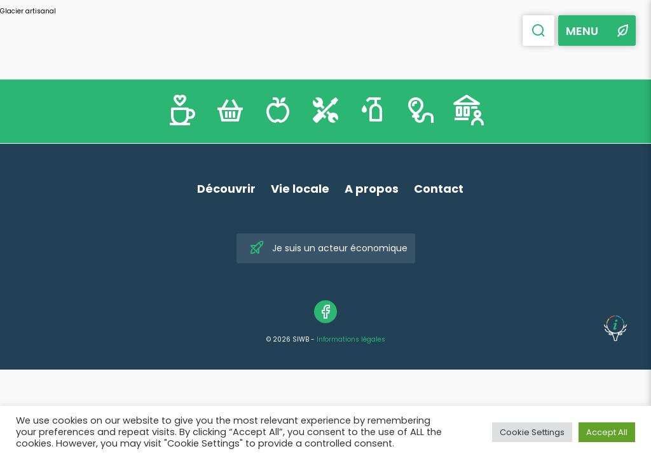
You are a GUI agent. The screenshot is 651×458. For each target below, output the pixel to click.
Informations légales (351, 339)
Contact (438, 189)
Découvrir (226, 189)
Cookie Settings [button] (532, 432)
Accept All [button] (606, 432)
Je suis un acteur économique (328, 248)
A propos (372, 189)
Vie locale (300, 189)
